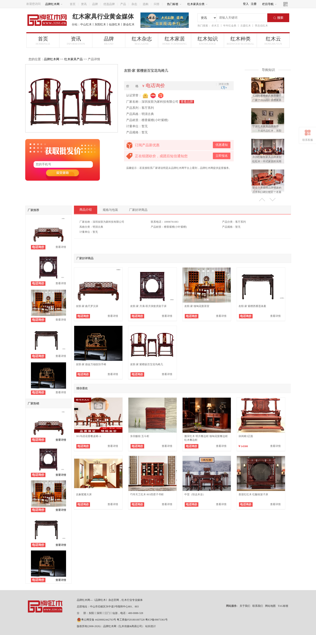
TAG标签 (283, 605)
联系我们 (257, 605)
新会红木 (129, 24)
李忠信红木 (261, 25)
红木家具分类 (197, 4)
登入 (246, 3)
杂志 (134, 4)
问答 (157, 4)
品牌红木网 (54, 4)
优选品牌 (109, 4)
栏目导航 (269, 4)
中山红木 (86, 24)
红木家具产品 (73, 59)
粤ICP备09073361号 (156, 619)
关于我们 (245, 605)
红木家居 (174, 41)
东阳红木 (100, 24)
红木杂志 (141, 41)
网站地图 (270, 605)
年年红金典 (229, 25)
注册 (254, 3)
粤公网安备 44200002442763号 (96, 619)
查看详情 (61, 247)
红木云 (273, 41)
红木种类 (240, 41)
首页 (72, 4)
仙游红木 (114, 24)
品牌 (95, 4)
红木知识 (207, 41)
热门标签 (174, 4)
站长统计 (150, 626)
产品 (123, 4)
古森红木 (245, 25)
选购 (145, 4)
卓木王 (215, 25)
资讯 (84, 4)
